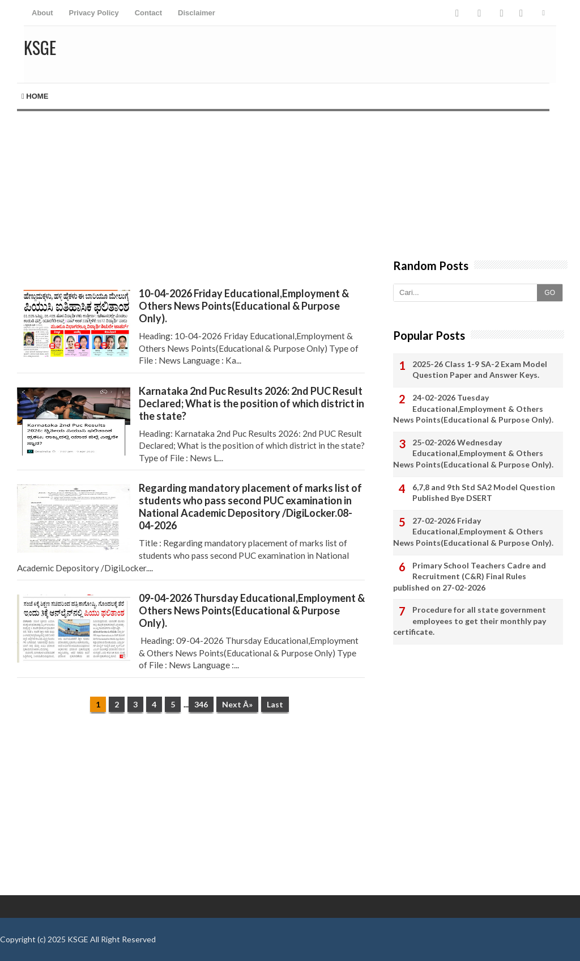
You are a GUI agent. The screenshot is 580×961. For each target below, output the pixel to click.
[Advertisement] (191, 190)
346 (201, 704)
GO (549, 293)
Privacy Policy (94, 13)
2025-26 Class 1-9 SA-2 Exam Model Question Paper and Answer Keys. (479, 369)
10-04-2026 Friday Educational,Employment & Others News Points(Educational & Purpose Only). (244, 305)
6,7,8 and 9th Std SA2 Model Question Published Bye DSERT (483, 492)
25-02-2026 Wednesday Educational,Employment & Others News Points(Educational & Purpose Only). (473, 453)
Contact (148, 13)
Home (35, 96)
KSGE (77, 939)
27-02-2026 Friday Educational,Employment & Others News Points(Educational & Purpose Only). (473, 531)
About (42, 13)
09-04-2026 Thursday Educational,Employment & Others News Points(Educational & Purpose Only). (252, 610)
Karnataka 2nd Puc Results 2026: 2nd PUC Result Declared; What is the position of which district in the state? (251, 403)
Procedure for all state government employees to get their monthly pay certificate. (469, 621)
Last (275, 704)
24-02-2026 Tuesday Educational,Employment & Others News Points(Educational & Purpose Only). (473, 408)
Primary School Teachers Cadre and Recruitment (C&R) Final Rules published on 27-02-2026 (469, 576)
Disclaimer (196, 13)
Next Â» (237, 704)
